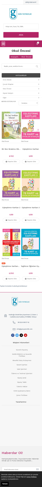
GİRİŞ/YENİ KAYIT (30, 2)
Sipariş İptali (21, 378)
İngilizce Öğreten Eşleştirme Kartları (30, 266)
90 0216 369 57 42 (23, 322)
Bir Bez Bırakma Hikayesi (11, 149)
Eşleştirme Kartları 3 (31, 207)
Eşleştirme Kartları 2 (11, 207)
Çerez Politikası (21, 395)
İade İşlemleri (22, 369)
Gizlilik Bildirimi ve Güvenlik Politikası (22, 355)
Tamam (5, 484)
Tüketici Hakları (21, 386)
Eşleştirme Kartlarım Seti (11, 266)
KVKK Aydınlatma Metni (22, 391)
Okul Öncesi (5, 141)
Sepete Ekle (11, 161)
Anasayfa (14, 57)
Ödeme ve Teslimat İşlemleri (21, 373)
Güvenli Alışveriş (22, 350)
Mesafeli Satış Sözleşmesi (22, 360)
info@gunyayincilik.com (24, 329)
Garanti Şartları (22, 365)
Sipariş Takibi (21, 382)
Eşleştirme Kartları (31, 149)
